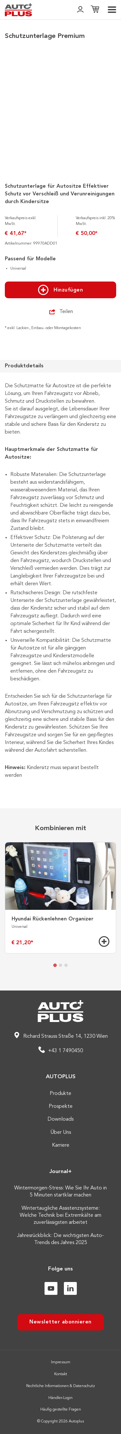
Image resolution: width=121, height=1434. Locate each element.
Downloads (60, 1119)
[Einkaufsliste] (95, 9)
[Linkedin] (70, 1288)
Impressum (60, 1362)
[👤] (80, 9)
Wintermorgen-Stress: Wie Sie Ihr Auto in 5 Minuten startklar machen (60, 1192)
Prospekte (61, 1106)
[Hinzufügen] (104, 941)
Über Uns (60, 1132)
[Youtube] (51, 1288)
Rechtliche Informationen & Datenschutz (60, 1386)
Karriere (60, 1145)
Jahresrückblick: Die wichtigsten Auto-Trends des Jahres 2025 (60, 1239)
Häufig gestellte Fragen (60, 1410)
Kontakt (60, 1374)
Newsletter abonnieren (60, 1322)
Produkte (60, 1093)
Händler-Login (60, 1398)
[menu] (112, 9)
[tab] (55, 965)
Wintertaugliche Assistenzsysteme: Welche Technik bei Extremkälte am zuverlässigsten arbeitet (60, 1215)
